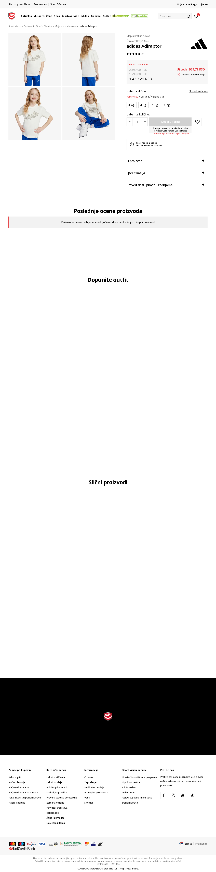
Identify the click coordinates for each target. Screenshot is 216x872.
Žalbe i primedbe (55, 817)
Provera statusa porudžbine (61, 797)
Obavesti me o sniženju (193, 74)
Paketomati (128, 792)
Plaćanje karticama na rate (23, 792)
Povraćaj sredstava (57, 807)
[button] (175, 16)
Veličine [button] (145, 96)
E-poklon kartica (131, 782)
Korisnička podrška (56, 792)
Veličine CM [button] (157, 96)
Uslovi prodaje (54, 782)
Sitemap (88, 802)
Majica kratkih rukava (66, 26)
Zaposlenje (90, 782)
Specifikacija (165, 172)
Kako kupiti (14, 777)
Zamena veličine (55, 802)
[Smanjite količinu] (129, 121)
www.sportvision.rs (93, 868)
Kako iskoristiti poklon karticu (24, 797)
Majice (48, 26)
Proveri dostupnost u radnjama (165, 184)
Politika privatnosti (56, 787)
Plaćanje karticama (18, 787)
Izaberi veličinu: (137, 91)
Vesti (87, 797)
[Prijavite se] (196, 16)
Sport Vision (14, 26)
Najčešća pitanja (55, 823)
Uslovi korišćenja (55, 777)
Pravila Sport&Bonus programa (139, 777)
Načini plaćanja (16, 782)
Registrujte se (199, 4)
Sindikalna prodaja (94, 787)
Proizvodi (29, 26)
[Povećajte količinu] (145, 121)
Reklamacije (53, 812)
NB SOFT (114, 868)
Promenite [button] (201, 843)
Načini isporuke (16, 802)
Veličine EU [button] (132, 96)
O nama (88, 777)
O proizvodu (165, 160)
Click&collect (129, 787)
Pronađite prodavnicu (96, 792)
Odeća (39, 26)
